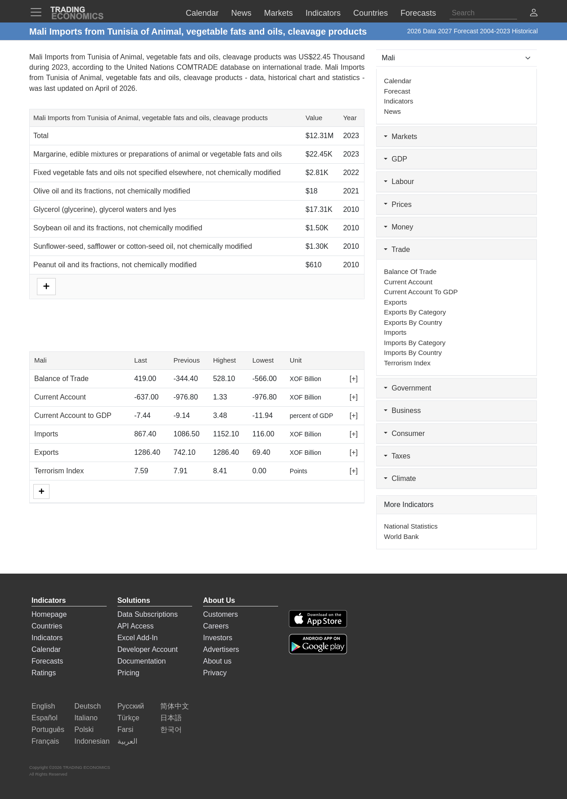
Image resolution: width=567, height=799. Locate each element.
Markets (400, 136)
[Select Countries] (456, 58)
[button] (534, 14)
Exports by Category (415, 312)
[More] (41, 491)
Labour (399, 181)
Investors (217, 638)
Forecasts (47, 661)
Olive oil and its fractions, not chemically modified (111, 191)
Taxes (397, 456)
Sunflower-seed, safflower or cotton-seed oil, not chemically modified (142, 246)
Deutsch (87, 706)
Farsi (125, 729)
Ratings (44, 673)
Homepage (49, 614)
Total (41, 135)
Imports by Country (412, 352)
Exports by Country (413, 322)
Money (398, 227)
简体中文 (174, 706)
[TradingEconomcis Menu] (38, 12)
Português (48, 729)
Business (402, 410)
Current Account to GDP (73, 415)
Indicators (398, 101)
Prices (397, 204)
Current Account (60, 397)
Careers (216, 626)
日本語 (171, 718)
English (43, 706)
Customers (220, 614)
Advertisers (221, 649)
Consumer (404, 433)
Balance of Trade (61, 378)
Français (45, 741)
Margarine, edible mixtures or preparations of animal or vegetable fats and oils (157, 154)
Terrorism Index (59, 471)
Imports (46, 434)
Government (407, 388)
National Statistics (410, 526)
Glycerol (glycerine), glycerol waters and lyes (104, 209)
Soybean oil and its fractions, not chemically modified (117, 228)
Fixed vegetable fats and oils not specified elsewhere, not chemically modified (157, 172)
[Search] (483, 13)
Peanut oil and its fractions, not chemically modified (115, 265)
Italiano (86, 718)
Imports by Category (415, 342)
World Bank (401, 536)
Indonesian (91, 741)
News (392, 111)
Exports (46, 452)
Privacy (214, 673)
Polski (84, 729)
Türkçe (128, 718)
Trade (397, 249)
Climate (400, 478)
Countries (47, 626)
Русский (130, 706)
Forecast (397, 91)
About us (217, 661)
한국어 (171, 729)
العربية (127, 741)
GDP (395, 159)
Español (45, 718)
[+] (354, 378)
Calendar (397, 81)
